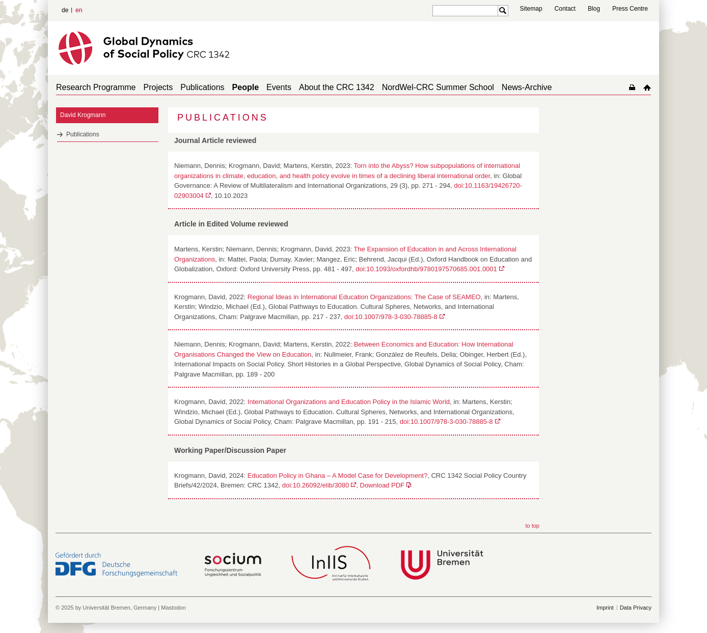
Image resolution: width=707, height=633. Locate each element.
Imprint (605, 608)
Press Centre (630, 8)
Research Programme (96, 87)
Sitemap (531, 8)
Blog (594, 8)
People (245, 87)
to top (532, 526)
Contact (565, 8)
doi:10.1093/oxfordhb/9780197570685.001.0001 (426, 269)
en (78, 10)
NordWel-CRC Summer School (438, 87)
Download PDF (382, 485)
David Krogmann (82, 115)
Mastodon (173, 608)
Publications (202, 87)
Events (278, 87)
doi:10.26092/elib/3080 (315, 485)
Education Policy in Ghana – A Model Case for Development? (337, 475)
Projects (158, 87)
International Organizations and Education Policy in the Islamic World (349, 402)
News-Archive (527, 87)
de (65, 10)
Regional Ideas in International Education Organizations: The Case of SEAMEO (364, 297)
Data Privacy (635, 608)
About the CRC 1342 (336, 87)
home (647, 87)
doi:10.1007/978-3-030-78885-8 (391, 317)
